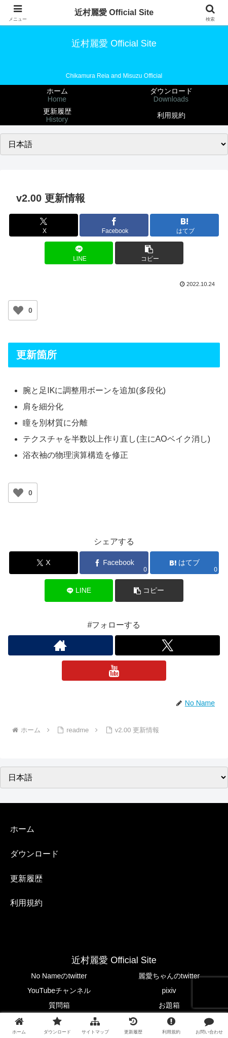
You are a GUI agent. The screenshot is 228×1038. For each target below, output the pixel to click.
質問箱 (59, 1005)
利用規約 (26, 903)
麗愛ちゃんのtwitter (169, 976)
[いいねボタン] (18, 310)
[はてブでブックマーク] (184, 225)
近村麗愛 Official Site (114, 12)
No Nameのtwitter (59, 976)
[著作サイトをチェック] (60, 645)
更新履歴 (26, 878)
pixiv (169, 990)
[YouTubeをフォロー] (114, 670)
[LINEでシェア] (79, 253)
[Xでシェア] (43, 225)
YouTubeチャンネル (59, 990)
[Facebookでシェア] (114, 225)
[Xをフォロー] (167, 645)
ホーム (22, 829)
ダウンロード (34, 854)
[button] (149, 253)
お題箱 (169, 1005)
